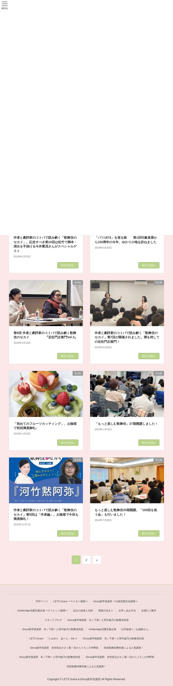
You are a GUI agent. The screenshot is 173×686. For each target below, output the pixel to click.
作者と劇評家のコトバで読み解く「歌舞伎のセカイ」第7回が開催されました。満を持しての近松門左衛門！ (127, 337)
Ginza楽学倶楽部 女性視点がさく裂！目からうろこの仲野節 (64, 647)
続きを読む (68, 265)
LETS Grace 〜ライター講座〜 (70, 601)
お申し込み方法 (127, 610)
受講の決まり (105, 610)
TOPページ (41, 601)
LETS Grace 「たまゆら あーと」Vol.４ (53, 638)
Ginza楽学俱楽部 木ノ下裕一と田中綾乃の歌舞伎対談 (98, 620)
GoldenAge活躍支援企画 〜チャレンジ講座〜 (42, 610)
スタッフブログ (53, 620)
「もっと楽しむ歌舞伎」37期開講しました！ (126, 423)
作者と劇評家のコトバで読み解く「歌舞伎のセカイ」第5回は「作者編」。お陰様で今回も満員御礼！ (46, 514)
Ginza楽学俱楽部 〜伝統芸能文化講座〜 (115, 601)
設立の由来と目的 (83, 610)
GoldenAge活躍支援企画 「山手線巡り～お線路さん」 (120, 629)
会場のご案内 (148, 610)
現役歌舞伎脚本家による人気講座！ (123, 647)
